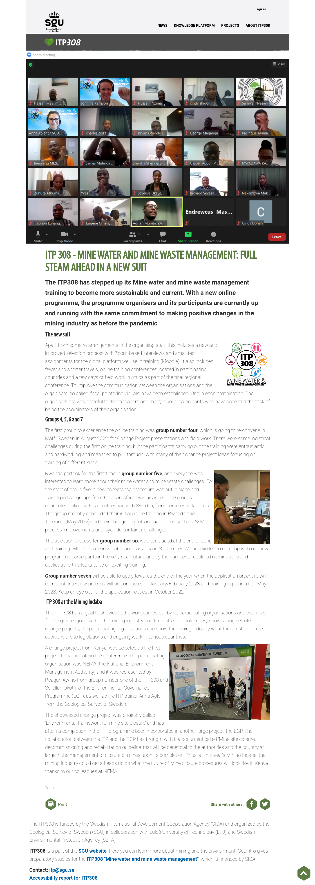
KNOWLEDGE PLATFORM (194, 25)
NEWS (162, 25)
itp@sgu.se (61, 870)
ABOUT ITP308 (258, 25)
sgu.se (261, 9)
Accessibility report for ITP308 (63, 878)
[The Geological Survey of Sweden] (70, 21)
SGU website (92, 851)
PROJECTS (230, 25)
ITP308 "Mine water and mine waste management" (143, 859)
